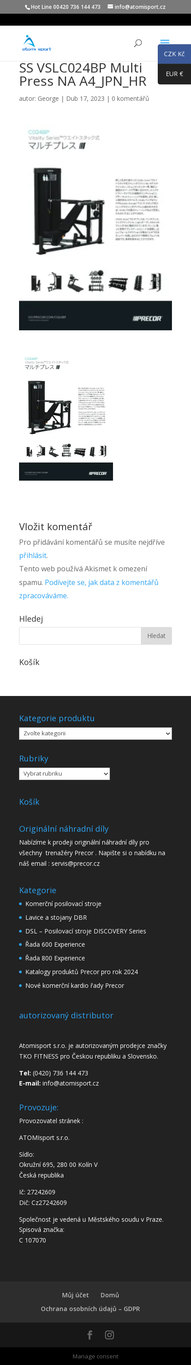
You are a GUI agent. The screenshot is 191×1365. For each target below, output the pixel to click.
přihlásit (33, 555)
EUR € (170, 75)
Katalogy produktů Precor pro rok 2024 (81, 971)
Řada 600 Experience (55, 944)
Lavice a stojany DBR (56, 917)
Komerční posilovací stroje (63, 903)
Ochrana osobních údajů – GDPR (90, 1308)
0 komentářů (130, 98)
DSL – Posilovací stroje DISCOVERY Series (85, 931)
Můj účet (75, 1295)
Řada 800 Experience (55, 958)
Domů (110, 1295)
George (48, 98)
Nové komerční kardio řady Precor (74, 985)
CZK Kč (171, 55)
